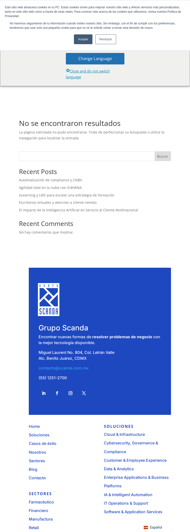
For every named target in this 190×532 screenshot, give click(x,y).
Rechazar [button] (106, 39)
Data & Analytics (119, 468)
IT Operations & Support (126, 503)
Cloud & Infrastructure (124, 434)
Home (34, 426)
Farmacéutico (41, 502)
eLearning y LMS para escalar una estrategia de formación (66, 195)
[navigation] (155, 527)
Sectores (37, 460)
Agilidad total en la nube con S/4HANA (50, 187)
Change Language (95, 58)
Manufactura (41, 519)
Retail (34, 527)
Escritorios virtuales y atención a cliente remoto (58, 202)
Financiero (38, 510)
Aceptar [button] (83, 39)
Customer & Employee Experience (135, 460)
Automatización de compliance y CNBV (50, 180)
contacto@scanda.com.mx (64, 368)
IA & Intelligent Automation (128, 494)
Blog (33, 469)
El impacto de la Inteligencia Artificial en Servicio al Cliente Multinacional (78, 210)
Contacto (37, 477)
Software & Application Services (133, 511)
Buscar (162, 156)
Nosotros (37, 452)
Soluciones (39, 434)
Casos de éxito (42, 443)
